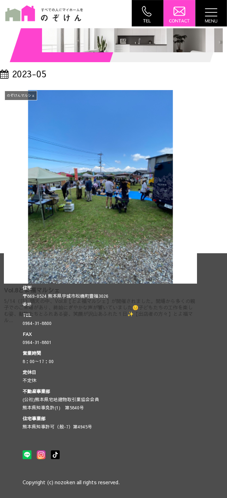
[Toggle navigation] (211, 13)
